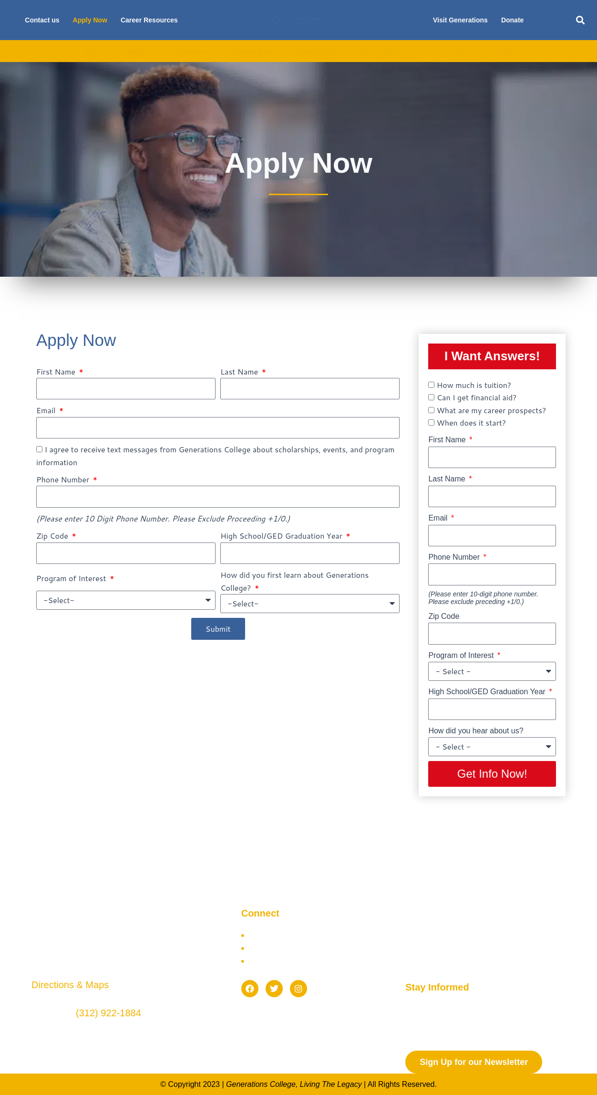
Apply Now (90, 20)
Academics (139, 51)
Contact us (42, 20)
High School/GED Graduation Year (282, 535)
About (93, 51)
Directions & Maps (70, 985)
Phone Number (64, 479)
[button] (580, 20)
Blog (505, 51)
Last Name (240, 371)
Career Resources (149, 20)
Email (47, 410)
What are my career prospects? (491, 410)
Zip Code (53, 535)
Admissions (195, 51)
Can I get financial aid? (477, 397)
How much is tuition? (474, 384)
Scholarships (315, 51)
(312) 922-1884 (108, 1013)
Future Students (380, 51)
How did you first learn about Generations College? (294, 581)
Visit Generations (460, 20)
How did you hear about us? (475, 731)
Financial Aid (254, 51)
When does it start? (471, 422)
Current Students (452, 51)
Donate (512, 20)
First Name (56, 371)
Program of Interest (72, 578)
